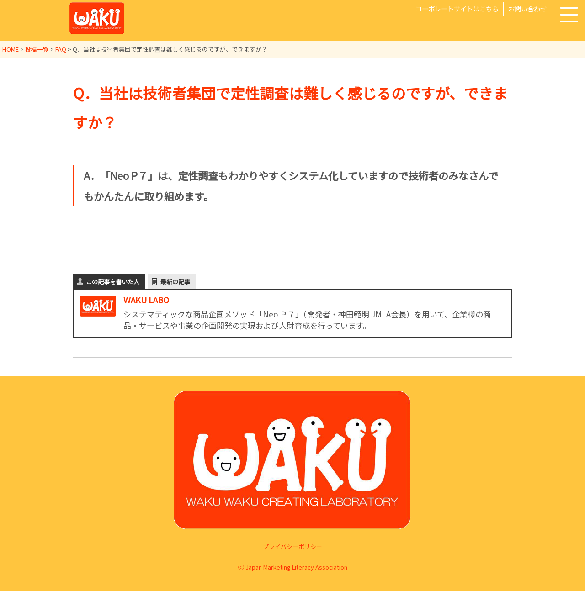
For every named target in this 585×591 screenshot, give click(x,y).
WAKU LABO (146, 299)
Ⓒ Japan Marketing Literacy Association (292, 566)
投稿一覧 (37, 49)
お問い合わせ (527, 8)
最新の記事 (175, 281)
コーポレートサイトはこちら (457, 8)
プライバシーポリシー (292, 546)
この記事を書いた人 (112, 281)
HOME (10, 49)
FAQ (60, 49)
